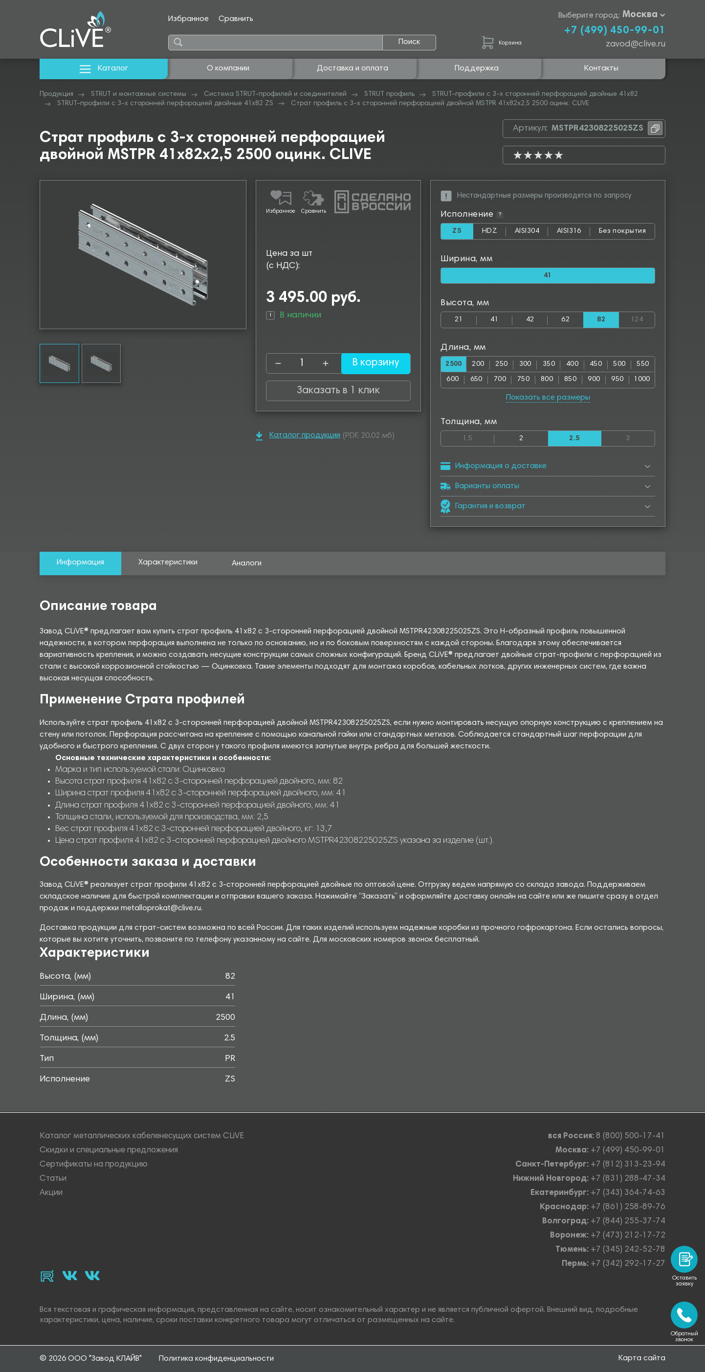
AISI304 (531, 233)
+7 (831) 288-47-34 (628, 1179)
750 (523, 380)
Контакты (601, 68)
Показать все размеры (548, 398)
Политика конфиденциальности (216, 1359)
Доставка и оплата (352, 68)
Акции (51, 1193)
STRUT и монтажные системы (138, 94)
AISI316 (574, 233)
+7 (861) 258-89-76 (628, 1207)
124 (643, 318)
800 (547, 380)
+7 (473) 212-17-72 (628, 1236)
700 (500, 380)
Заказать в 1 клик (338, 390)
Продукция (56, 94)
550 (643, 364)
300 (526, 364)
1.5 (478, 437)
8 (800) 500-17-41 (630, 1136)
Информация (80, 563)
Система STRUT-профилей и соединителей (275, 94)
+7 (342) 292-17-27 (628, 1264)
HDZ (494, 233)
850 (570, 380)
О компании (228, 68)
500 (620, 364)
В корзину (369, 363)
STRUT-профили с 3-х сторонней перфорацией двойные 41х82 (535, 94)
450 (596, 364)
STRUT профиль (389, 94)
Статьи (53, 1179)
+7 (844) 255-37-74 (628, 1221)
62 (565, 320)
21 (459, 320)
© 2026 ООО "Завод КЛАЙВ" (91, 1359)
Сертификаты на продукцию (94, 1165)
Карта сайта (641, 1358)
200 (480, 364)
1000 (642, 380)
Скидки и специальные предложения (109, 1151)
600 (452, 380)
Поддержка (477, 68)
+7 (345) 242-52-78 (628, 1250)
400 (573, 364)
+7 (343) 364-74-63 (628, 1193)
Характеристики (168, 563)
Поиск (409, 42)
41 (494, 320)
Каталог (104, 69)
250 (503, 364)
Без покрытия (622, 231)
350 (550, 364)
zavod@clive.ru (635, 44)
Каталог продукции (298, 436)
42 (530, 320)
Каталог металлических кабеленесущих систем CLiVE (142, 1136)
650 (476, 380)
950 (617, 380)
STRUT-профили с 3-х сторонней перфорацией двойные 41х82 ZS (165, 103)
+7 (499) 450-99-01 (614, 30)
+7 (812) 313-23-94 (628, 1165)
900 (594, 380)
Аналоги (247, 564)
